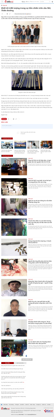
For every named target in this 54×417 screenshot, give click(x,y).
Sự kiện (48, 404)
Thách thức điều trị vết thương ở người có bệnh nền (46, 152)
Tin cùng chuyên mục (7, 155)
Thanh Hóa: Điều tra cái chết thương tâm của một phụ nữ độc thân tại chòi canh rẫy (40, 222)
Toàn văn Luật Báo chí (6, 385)
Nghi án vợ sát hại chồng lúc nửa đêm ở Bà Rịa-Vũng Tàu (40, 201)
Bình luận (4, 119)
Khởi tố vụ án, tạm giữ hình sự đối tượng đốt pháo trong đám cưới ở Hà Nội (40, 303)
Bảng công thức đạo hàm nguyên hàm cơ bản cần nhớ (12, 365)
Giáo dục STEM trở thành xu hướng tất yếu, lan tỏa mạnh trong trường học (19, 152)
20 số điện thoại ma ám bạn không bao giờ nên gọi (12, 368)
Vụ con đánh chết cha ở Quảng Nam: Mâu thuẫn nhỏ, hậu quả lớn (39, 342)
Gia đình (22, 404)
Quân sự (44, 404)
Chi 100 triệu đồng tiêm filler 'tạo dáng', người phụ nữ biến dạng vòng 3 (33, 152)
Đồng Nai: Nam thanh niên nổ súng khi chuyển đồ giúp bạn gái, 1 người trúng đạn (40, 282)
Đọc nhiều (7, 363)
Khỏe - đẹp (32, 404)
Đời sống (6, 404)
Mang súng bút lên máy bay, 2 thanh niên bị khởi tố (39, 241)
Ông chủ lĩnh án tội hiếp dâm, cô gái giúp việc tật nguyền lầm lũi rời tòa (39, 161)
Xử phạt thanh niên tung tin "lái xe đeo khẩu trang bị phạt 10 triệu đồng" (40, 322)
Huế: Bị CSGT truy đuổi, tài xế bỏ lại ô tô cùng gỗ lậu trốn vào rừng (39, 181)
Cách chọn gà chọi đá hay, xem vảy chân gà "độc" (11, 388)
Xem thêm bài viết (27, 359)
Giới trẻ (27, 404)
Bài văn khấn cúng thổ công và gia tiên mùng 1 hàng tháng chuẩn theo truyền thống (12, 392)
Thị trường (11, 404)
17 (9, 373)
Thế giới (17, 404)
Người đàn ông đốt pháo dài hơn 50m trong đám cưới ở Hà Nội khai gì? (40, 262)
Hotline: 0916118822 (34, 2)
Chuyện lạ (38, 404)
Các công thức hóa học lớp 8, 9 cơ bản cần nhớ (11, 382)
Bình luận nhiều (20, 363)
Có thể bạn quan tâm (7, 138)
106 (22, 382)
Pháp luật (5, 5)
